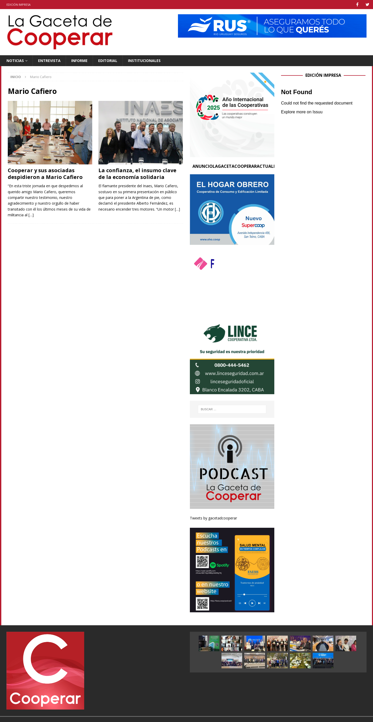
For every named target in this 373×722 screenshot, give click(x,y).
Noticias (15, 60)
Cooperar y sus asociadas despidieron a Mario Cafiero (45, 173)
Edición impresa (18, 4)
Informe (79, 60)
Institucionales (144, 60)
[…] (31, 214)
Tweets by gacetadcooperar (213, 518)
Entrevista (49, 60)
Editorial (107, 60)
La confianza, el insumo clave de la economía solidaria (137, 173)
